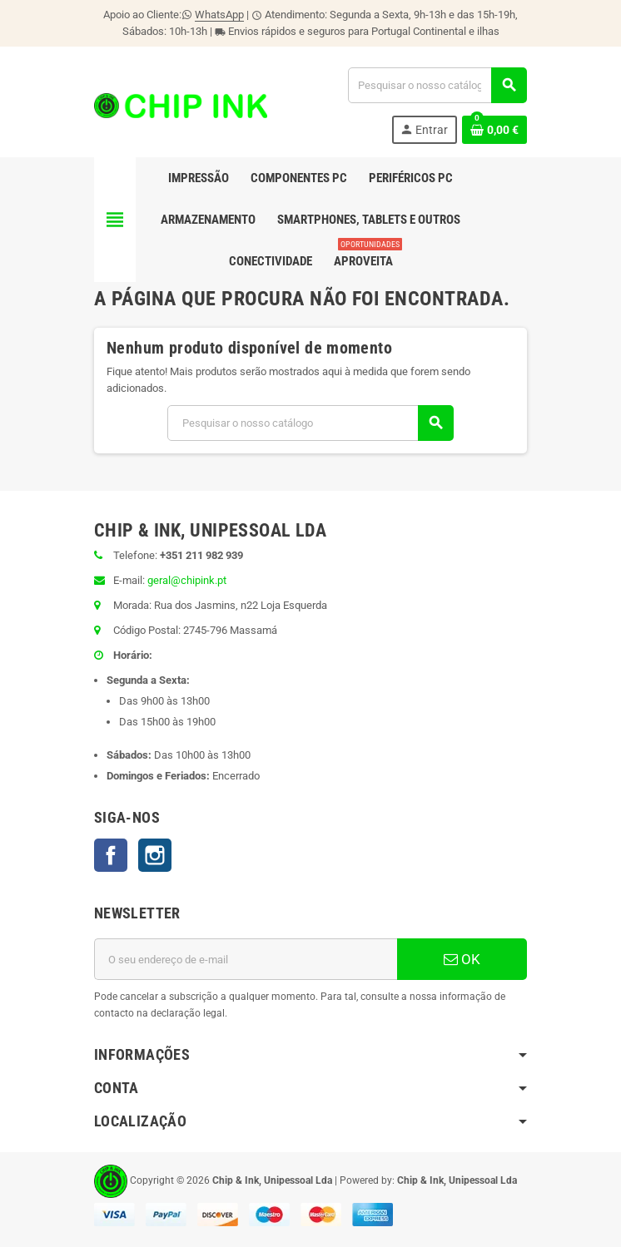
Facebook (110, 855)
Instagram (154, 855)
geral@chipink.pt (186, 580)
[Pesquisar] (437, 85)
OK (462, 959)
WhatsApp (219, 14)
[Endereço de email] (245, 959)
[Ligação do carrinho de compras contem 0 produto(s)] (494, 130)
